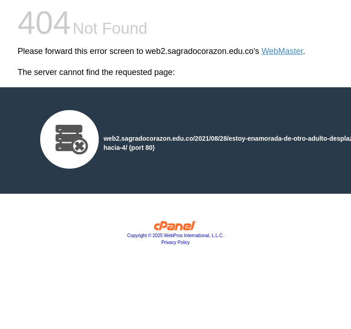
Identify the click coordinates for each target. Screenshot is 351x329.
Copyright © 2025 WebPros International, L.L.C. (175, 235)
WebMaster (282, 51)
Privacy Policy (175, 242)
